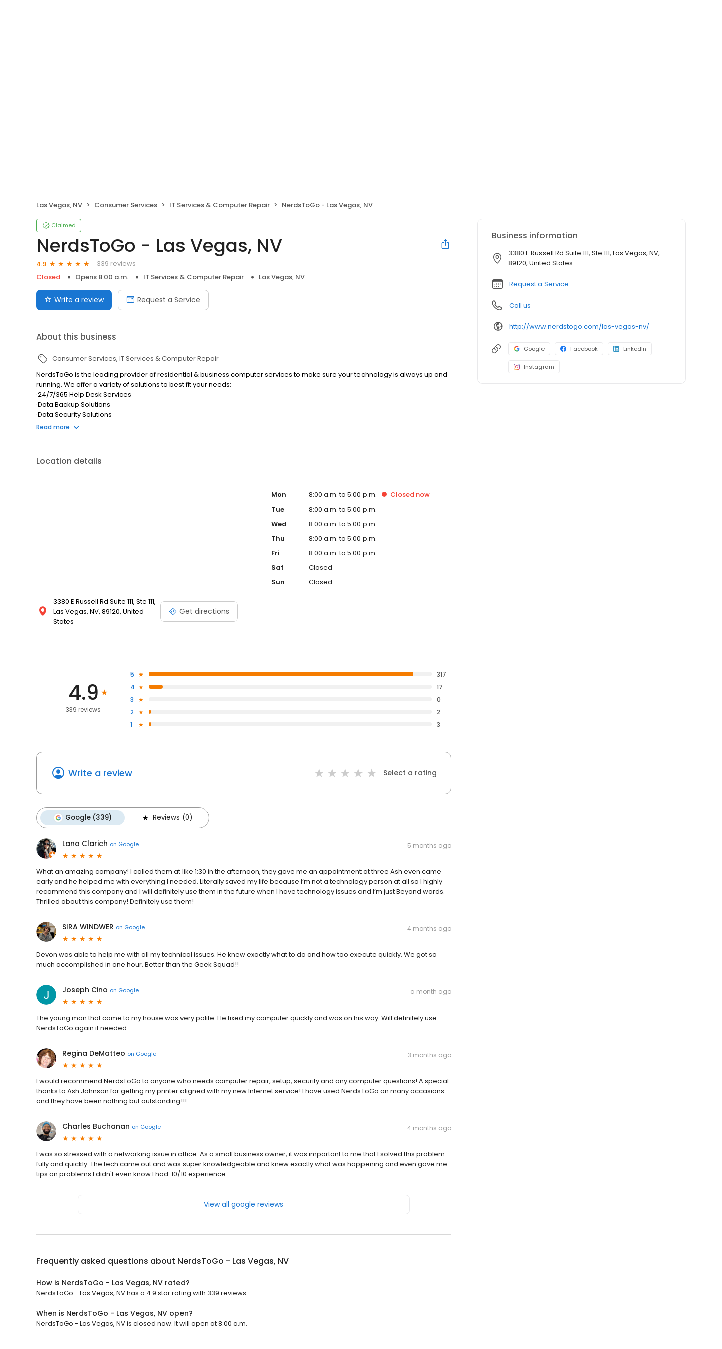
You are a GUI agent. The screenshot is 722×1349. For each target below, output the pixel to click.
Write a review (100, 773)
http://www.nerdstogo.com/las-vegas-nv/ (579, 326)
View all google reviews (243, 1204)
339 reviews (116, 263)
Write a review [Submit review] (74, 300)
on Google (124, 844)
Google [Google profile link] (529, 349)
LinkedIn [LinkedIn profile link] (629, 349)
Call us (520, 305)
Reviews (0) (166, 818)
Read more (57, 427)
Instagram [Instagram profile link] (534, 367)
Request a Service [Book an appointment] (163, 300)
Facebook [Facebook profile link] (579, 349)
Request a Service (539, 284)
